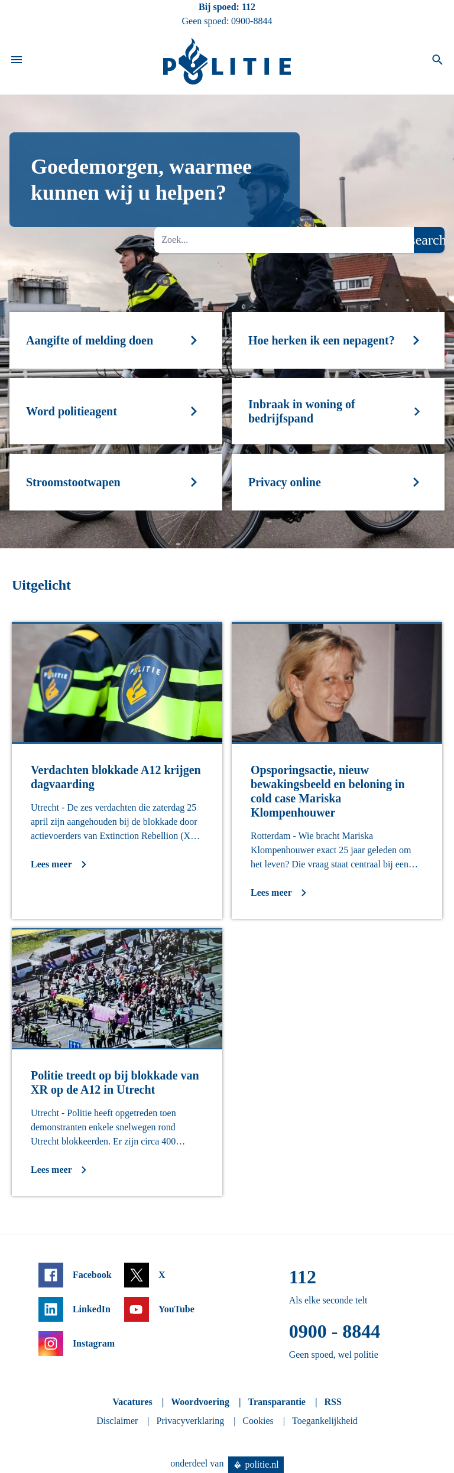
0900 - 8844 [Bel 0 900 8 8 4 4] (335, 1331)
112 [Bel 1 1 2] (248, 7)
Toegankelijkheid (325, 1421)
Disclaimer (117, 1421)
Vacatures (132, 1402)
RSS (332, 1402)
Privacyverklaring (191, 1421)
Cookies (257, 1421)
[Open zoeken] (437, 61)
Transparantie (276, 1402)
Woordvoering (200, 1402)
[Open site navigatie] (16, 61)
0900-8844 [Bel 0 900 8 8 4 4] (251, 21)
